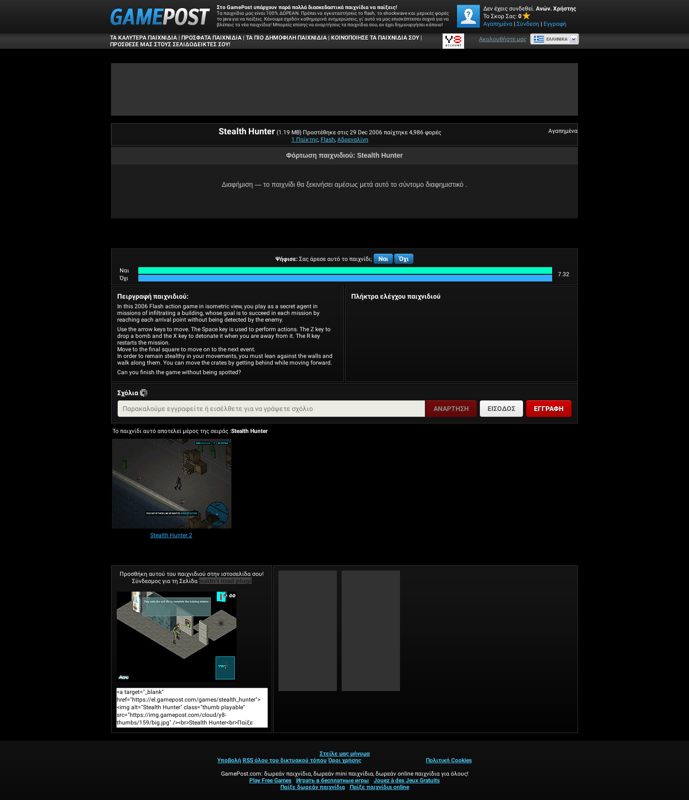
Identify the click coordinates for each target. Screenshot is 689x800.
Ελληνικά (550, 39)
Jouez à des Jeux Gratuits (407, 780)
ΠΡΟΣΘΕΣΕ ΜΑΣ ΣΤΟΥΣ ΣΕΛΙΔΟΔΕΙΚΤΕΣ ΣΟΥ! (170, 44)
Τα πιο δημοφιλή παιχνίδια (286, 37)
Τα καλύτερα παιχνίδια (143, 37)
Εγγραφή (555, 24)
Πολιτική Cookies (449, 760)
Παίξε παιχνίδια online (379, 787)
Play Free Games (270, 780)
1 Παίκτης (304, 139)
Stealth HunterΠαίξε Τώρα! (176, 636)
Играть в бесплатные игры (332, 780)
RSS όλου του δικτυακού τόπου (285, 760)
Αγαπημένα (497, 24)
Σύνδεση (528, 24)
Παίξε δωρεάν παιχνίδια (312, 787)
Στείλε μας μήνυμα (345, 753)
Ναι (383, 258)
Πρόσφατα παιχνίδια (211, 37)
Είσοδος (501, 408)
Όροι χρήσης (344, 760)
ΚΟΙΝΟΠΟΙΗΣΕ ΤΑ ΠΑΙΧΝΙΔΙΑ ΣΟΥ (375, 37)
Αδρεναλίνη (352, 139)
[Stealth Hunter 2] (171, 484)
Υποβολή (229, 760)
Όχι (404, 258)
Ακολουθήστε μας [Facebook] (502, 39)
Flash (328, 139)
